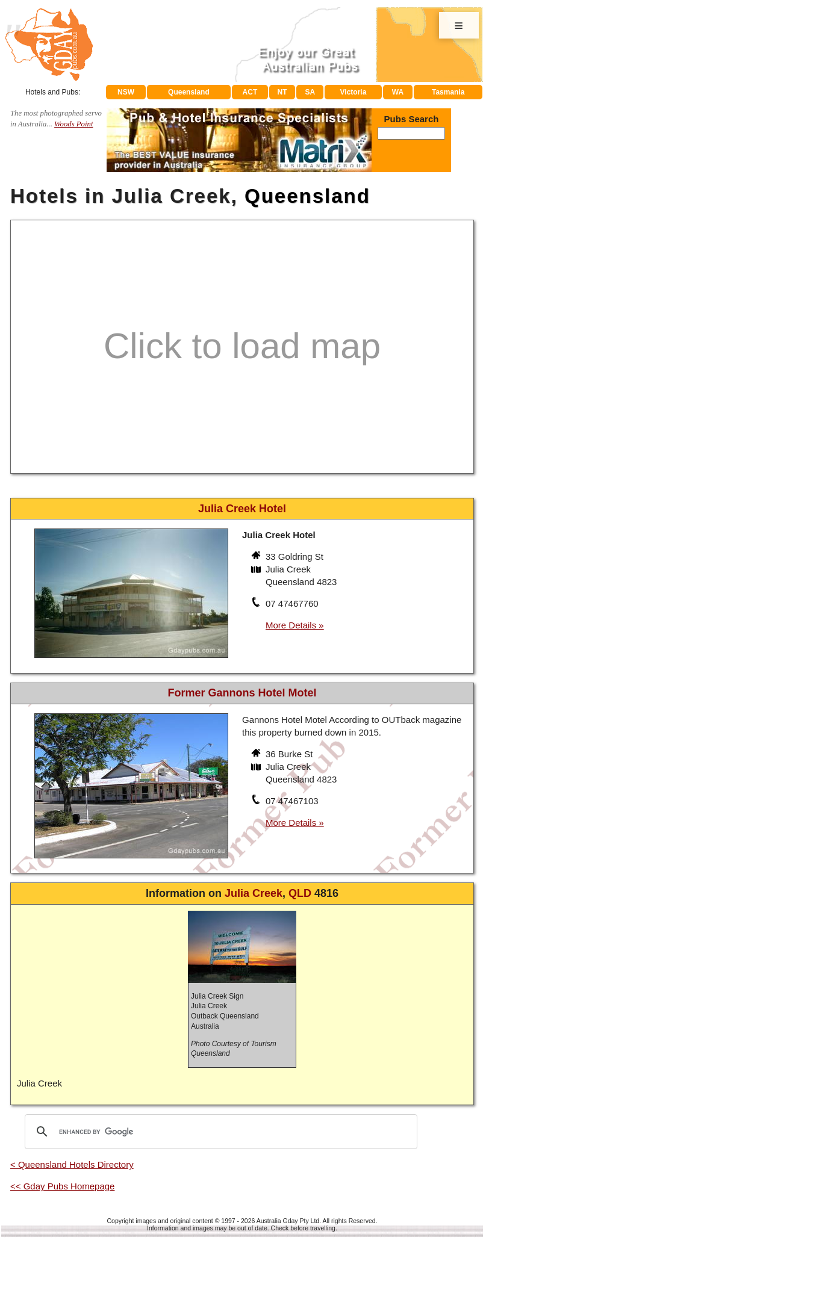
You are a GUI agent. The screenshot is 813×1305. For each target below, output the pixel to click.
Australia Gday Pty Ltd (288, 1220)
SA (310, 92)
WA (397, 92)
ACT (250, 92)
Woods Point (73, 124)
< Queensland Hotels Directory (72, 1164)
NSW (125, 92)
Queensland (189, 92)
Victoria (353, 92)
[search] (219, 1131)
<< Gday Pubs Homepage (62, 1186)
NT (282, 92)
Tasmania (448, 92)
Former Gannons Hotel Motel (241, 693)
